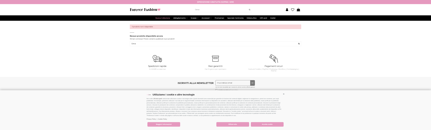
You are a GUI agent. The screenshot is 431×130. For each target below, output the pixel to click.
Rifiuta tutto (233, 124)
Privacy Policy (151, 119)
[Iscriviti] (252, 83)
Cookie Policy (162, 119)
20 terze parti (157, 98)
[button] (283, 94)
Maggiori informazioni (164, 124)
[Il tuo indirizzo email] (233, 83)
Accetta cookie (267, 124)
